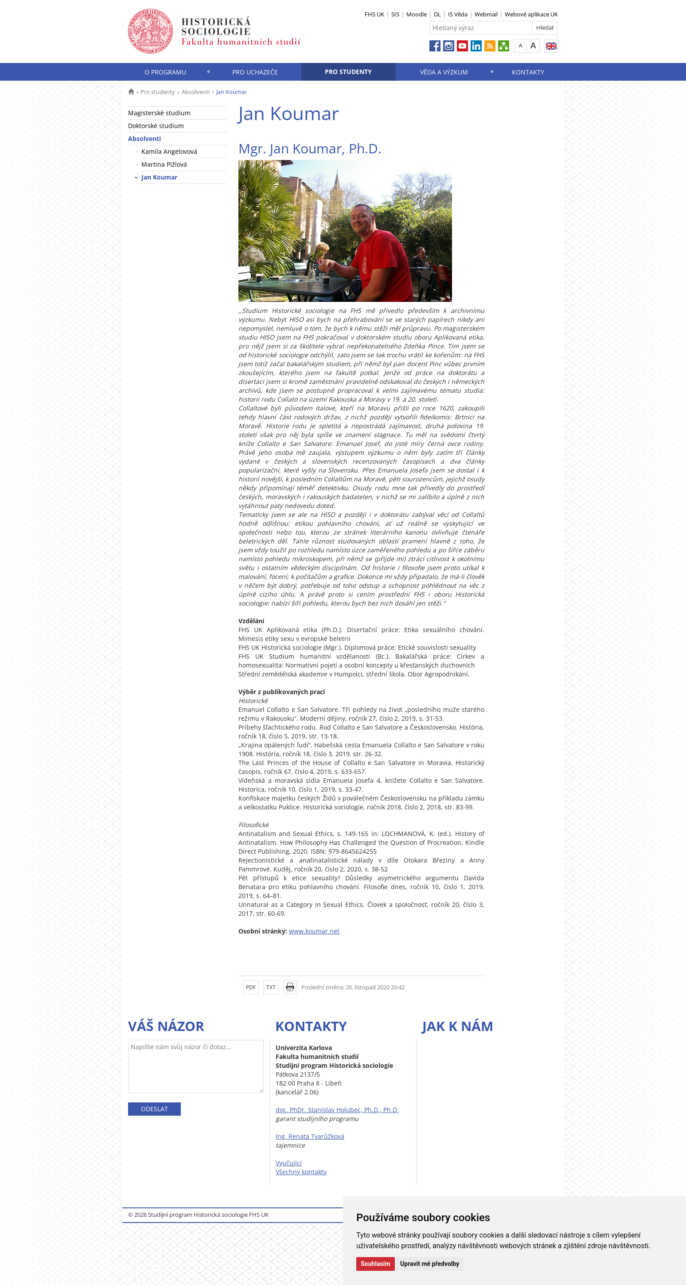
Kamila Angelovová (169, 151)
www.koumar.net (314, 931)
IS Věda (458, 14)
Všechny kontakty (301, 1172)
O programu (165, 72)
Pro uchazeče (255, 72)
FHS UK (374, 14)
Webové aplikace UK (531, 14)
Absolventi (196, 92)
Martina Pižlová (164, 164)
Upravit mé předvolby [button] (429, 1263)
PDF (251, 987)
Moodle (416, 14)
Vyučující (289, 1163)
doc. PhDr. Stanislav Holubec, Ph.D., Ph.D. (337, 1109)
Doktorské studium (156, 125)
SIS (395, 14)
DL (437, 14)
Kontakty (528, 72)
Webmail (486, 14)
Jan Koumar (159, 177)
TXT (271, 987)
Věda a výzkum (444, 72)
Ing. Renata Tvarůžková (310, 1136)
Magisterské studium (159, 113)
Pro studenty (348, 71)
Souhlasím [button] (375, 1263)
